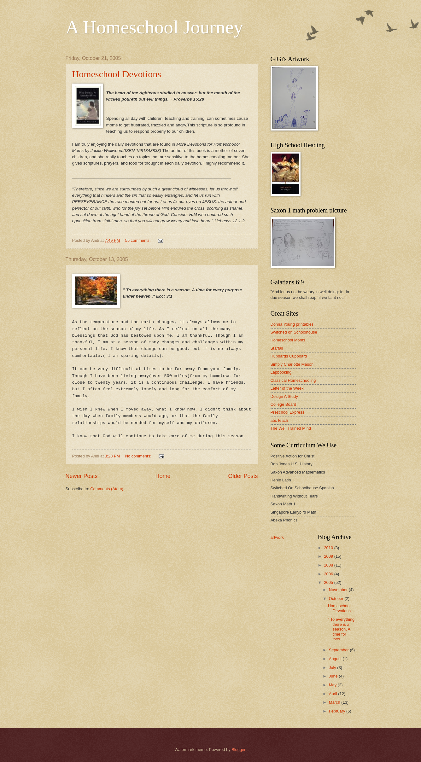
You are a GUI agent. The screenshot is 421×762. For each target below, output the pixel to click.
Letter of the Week (287, 388)
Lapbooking (281, 372)
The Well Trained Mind (291, 428)
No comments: (139, 456)
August (336, 658)
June (334, 676)
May (333, 685)
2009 (329, 556)
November (339, 589)
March (335, 702)
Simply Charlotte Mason (292, 364)
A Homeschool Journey (154, 27)
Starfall (277, 348)
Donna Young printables (292, 324)
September (339, 650)
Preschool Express (287, 412)
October (336, 598)
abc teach (279, 420)
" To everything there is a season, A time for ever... (341, 629)
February (337, 711)
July (333, 667)
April (333, 693)
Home (162, 476)
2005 (329, 582)
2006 (329, 574)
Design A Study (284, 396)
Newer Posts (82, 476)
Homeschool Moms (288, 340)
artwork (277, 537)
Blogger (238, 749)
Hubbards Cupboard (289, 356)
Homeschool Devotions (116, 74)
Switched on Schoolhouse (294, 332)
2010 (329, 547)
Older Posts (243, 476)
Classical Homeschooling (293, 380)
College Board (283, 404)
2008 (329, 565)
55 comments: (138, 240)
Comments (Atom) (106, 488)
